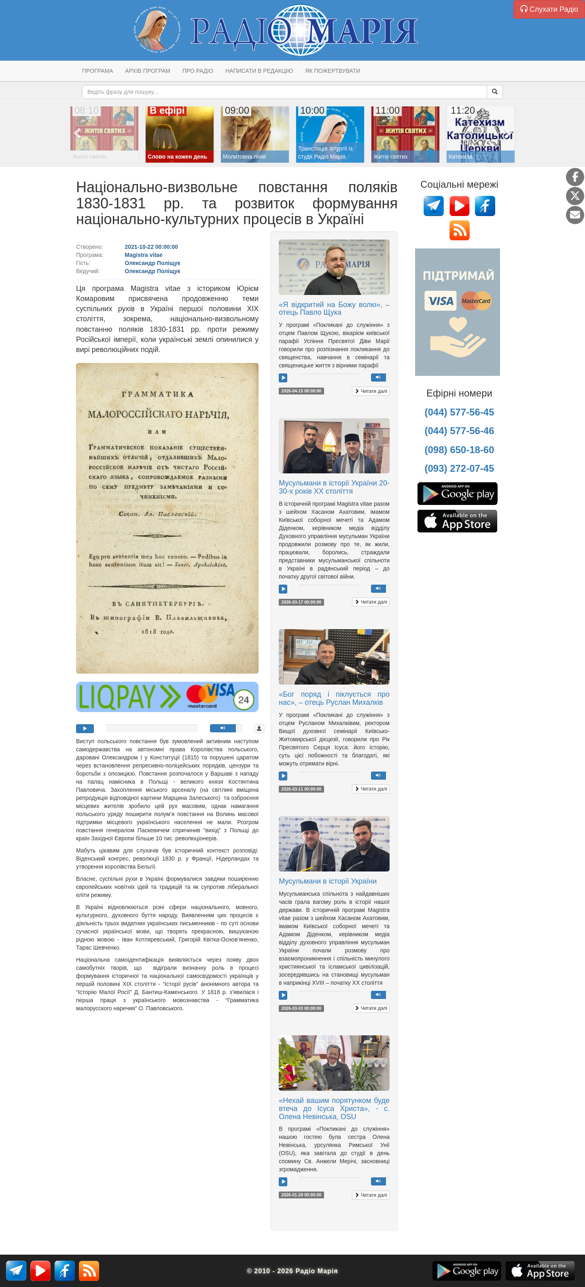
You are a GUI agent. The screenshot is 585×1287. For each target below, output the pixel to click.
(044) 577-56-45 (459, 412)
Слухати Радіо (549, 9)
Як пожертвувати (332, 71)
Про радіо (197, 71)
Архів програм (147, 71)
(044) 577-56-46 (459, 430)
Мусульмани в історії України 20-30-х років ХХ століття (334, 487)
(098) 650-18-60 (459, 449)
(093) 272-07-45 (459, 468)
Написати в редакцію (259, 71)
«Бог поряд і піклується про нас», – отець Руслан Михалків (334, 698)
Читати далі (370, 391)
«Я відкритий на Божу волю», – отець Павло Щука (334, 309)
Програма (97, 71)
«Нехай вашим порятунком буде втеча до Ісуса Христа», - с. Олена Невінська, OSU (334, 1108)
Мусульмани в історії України (328, 881)
